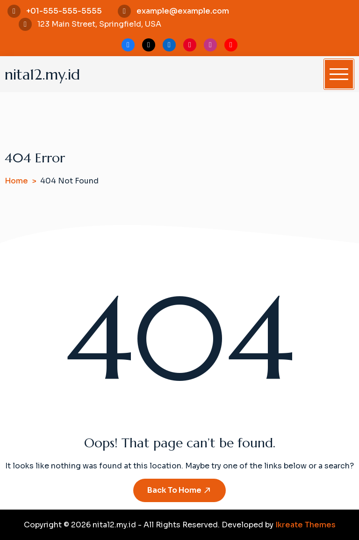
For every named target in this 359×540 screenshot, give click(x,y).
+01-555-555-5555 (64, 11)
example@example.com (182, 11)
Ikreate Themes (305, 525)
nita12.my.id (42, 74)
